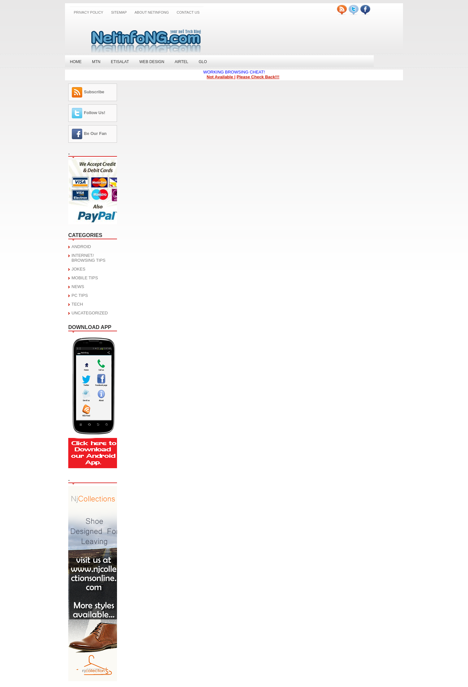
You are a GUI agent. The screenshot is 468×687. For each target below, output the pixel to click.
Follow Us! (94, 112)
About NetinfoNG (152, 12)
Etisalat (120, 61)
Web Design (151, 61)
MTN (96, 61)
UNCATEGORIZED (90, 312)
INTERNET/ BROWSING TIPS (89, 258)
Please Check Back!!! (259, 76)
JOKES (78, 269)
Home (76, 61)
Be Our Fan (95, 133)
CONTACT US (188, 12)
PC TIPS (80, 295)
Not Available (221, 76)
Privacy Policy (88, 12)
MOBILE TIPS (85, 277)
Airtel (181, 61)
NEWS (78, 286)
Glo (203, 61)
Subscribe (94, 91)
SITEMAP (119, 12)
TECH (77, 304)
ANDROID (81, 246)
